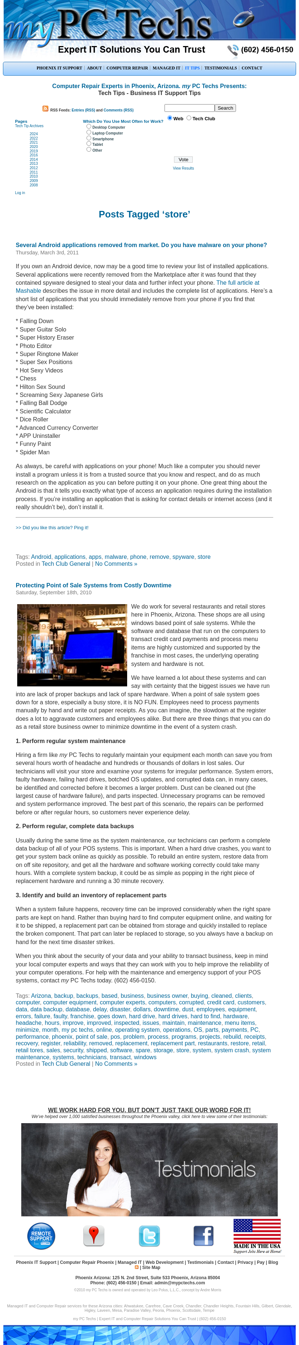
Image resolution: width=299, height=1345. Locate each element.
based (109, 996)
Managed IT (130, 1262)
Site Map (151, 1267)
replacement (131, 1043)
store (204, 557)
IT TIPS (192, 68)
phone (138, 557)
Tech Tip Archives (29, 126)
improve (73, 1023)
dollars (142, 1009)
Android (41, 557)
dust (187, 1009)
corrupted (191, 1002)
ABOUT (94, 68)
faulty (60, 1016)
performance (32, 1037)
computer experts (122, 1002)
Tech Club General (66, 564)
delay (100, 1009)
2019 (34, 151)
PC (254, 1030)
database (78, 1009)
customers (251, 1002)
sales (53, 1050)
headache (28, 1023)
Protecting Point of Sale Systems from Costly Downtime (93, 585)
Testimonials (200, 1262)
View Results (183, 168)
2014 (34, 160)
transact (120, 1057)
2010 (34, 176)
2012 (34, 168)
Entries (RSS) (83, 110)
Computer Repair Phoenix (87, 1262)
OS (198, 1030)
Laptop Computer (107, 133)
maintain (173, 1023)
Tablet (97, 145)
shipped (96, 1050)
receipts (254, 1037)
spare (143, 1050)
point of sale (91, 1037)
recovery (27, 1043)
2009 (34, 181)
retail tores (29, 1050)
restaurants (212, 1043)
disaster (120, 1009)
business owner (167, 996)
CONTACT (251, 68)
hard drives (172, 1016)
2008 (34, 185)
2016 (34, 155)
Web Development (164, 1262)
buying (199, 996)
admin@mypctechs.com (180, 1282)
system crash (231, 1050)
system (202, 1050)
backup (63, 996)
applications (70, 557)
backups (87, 996)
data (21, 1009)
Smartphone (103, 139)
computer (28, 1002)
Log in (20, 193)
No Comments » (116, 564)
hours (52, 1023)
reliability (74, 1043)
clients (243, 996)
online (104, 1030)
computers (162, 1002)
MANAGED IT (167, 68)
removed (100, 1043)
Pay (261, 1262)
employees (210, 1009)
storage (163, 1050)
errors (23, 1016)
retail (258, 1043)
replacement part (173, 1043)
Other (97, 150)
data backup (46, 1009)
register (50, 1043)
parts (212, 1030)
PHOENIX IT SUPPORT (59, 68)
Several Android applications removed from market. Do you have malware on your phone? (141, 245)
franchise (82, 1016)
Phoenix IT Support (36, 1262)
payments (234, 1030)
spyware (184, 557)
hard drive (142, 1016)
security (73, 1050)
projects (210, 1037)
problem (134, 1037)
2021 (34, 142)
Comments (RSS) (119, 110)
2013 (34, 164)
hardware (235, 1016)
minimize (27, 1030)
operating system (137, 1030)
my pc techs (77, 1030)
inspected (127, 1023)
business (132, 996)
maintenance (205, 1023)
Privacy (245, 1262)
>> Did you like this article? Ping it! (52, 527)
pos (115, 1037)
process (158, 1037)
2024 (34, 134)
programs (183, 1037)
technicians (92, 1057)
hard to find (205, 1016)
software (121, 1050)
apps (95, 557)
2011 (34, 172)
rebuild (232, 1037)
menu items (240, 1023)
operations (177, 1030)
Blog (273, 1262)
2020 (34, 147)
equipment (242, 1009)
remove (159, 557)
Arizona (41, 996)
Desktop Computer (108, 127)
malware (116, 557)
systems (63, 1057)
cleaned (221, 996)
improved (99, 1023)
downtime (166, 1009)
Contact (225, 1262)
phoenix (62, 1037)
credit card (221, 1002)
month (50, 1030)
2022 (34, 138)
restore (239, 1043)
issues (151, 1023)
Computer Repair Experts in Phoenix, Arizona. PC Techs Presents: (149, 86)
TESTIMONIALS (220, 68)
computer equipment (70, 1002)
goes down (111, 1016)
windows (145, 1057)
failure (42, 1016)
